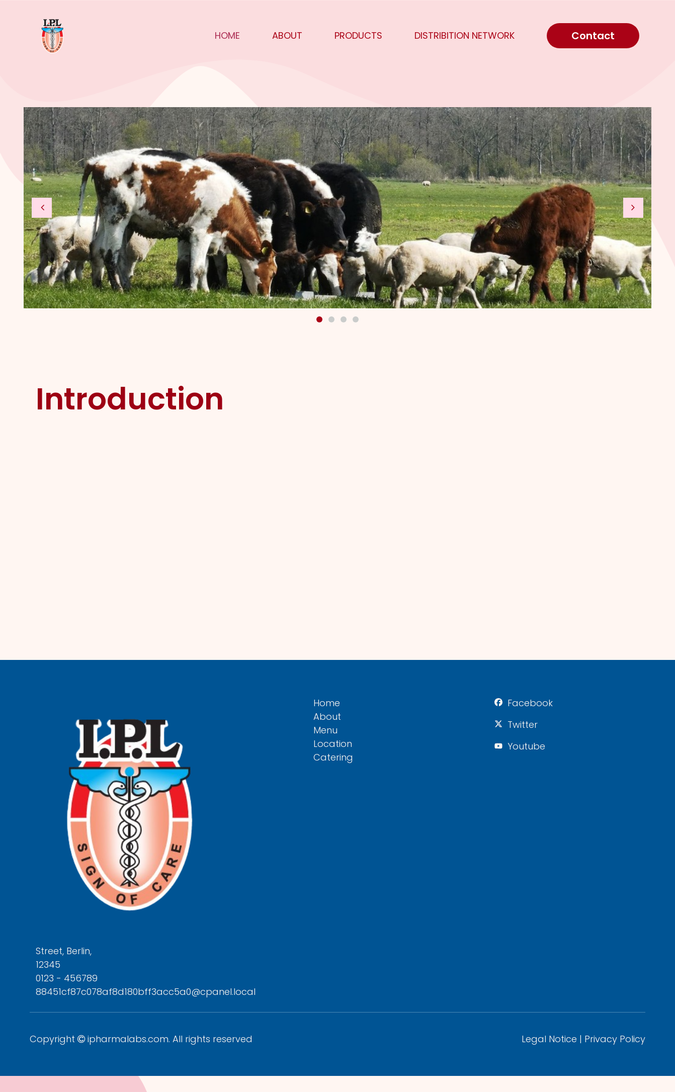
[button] (42, 208)
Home (227, 35)
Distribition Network (464, 35)
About (287, 35)
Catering (333, 757)
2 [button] (331, 319)
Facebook (530, 703)
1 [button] (319, 319)
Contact (593, 36)
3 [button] (344, 319)
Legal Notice (549, 1039)
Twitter (523, 724)
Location (332, 743)
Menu (325, 730)
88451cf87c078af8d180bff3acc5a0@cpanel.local (146, 991)
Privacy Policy (614, 1039)
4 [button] (356, 319)
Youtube (526, 746)
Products (358, 35)
